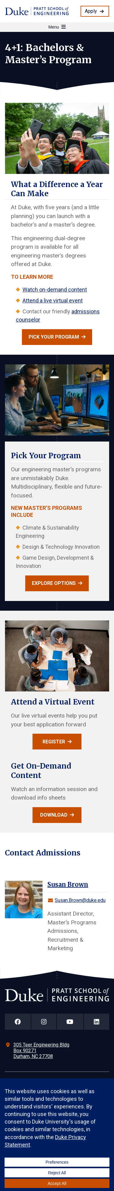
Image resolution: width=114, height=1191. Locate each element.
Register (54, 742)
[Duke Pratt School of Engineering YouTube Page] (70, 1022)
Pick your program (54, 337)
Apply (91, 11)
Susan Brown (67, 884)
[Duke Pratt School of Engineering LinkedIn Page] (96, 1022)
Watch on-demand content (54, 289)
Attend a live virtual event (52, 300)
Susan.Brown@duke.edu (80, 900)
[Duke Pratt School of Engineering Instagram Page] (44, 1022)
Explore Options (54, 583)
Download (53, 815)
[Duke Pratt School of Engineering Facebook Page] (18, 1022)
